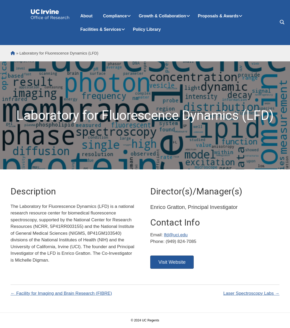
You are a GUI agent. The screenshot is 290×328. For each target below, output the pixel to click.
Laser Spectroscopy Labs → (251, 293)
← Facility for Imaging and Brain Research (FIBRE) (61, 293)
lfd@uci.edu (176, 234)
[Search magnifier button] (282, 22)
